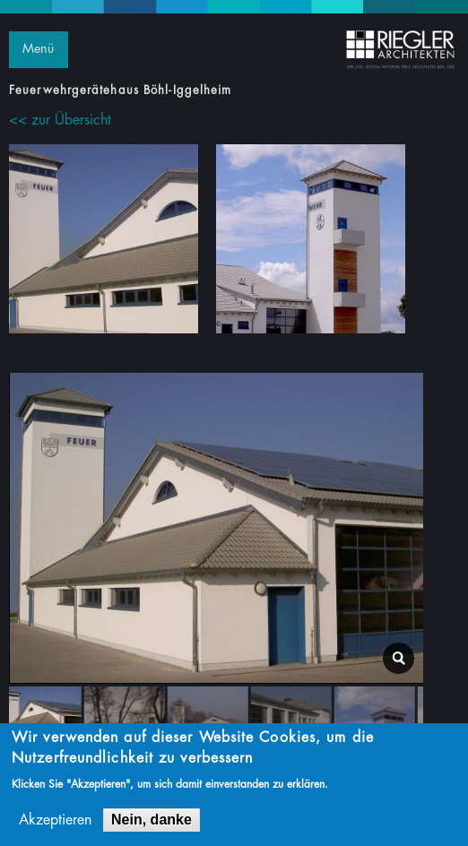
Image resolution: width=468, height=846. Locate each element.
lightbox (398, 658)
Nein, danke (151, 819)
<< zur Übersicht (60, 120)
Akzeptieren (55, 820)
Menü (38, 49)
